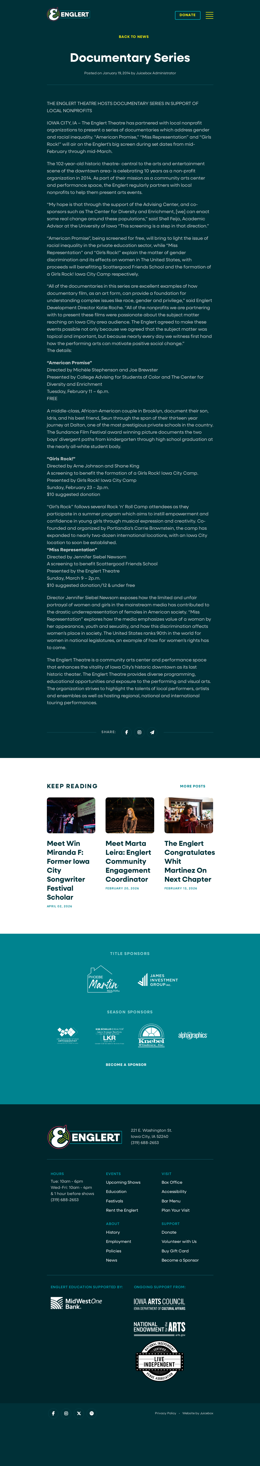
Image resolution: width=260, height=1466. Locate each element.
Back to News (134, 37)
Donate (169, 1233)
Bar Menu (171, 1201)
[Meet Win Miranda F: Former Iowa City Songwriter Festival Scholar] (71, 852)
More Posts (192, 786)
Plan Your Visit (176, 1211)
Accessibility (174, 1192)
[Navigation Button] (209, 15)
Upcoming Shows (123, 1183)
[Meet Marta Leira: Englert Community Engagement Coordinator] (130, 843)
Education (116, 1192)
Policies (113, 1251)
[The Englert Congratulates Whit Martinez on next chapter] (188, 843)
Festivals (114, 1201)
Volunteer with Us (179, 1242)
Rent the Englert (122, 1211)
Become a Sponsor (126, 1065)
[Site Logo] (68, 14)
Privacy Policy (165, 1413)
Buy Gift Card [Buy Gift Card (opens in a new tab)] (175, 1251)
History (113, 1233)
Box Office (172, 1183)
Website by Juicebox (197, 1413)
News (111, 1261)
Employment (118, 1242)
